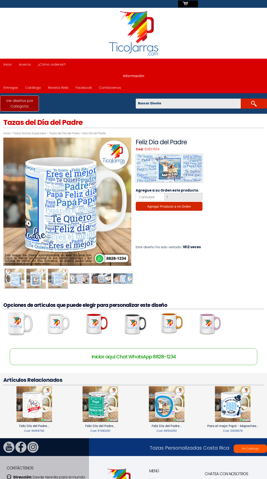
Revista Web (58, 87)
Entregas (11, 87)
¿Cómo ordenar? (52, 64)
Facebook (84, 87)
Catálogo (33, 87)
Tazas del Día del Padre (64, 133)
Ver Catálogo (250, 448)
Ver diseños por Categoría (19, 103)
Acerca (25, 64)
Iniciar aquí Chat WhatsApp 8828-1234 (133, 355)
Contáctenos (110, 87)
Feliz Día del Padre (94, 133)
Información (133, 75)
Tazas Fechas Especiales (29, 133)
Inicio (8, 64)
